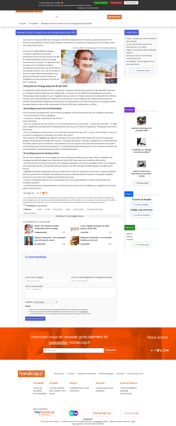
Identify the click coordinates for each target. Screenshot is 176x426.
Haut (133, 421)
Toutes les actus (141, 70)
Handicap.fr (98, 421)
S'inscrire (110, 350)
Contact (70, 373)
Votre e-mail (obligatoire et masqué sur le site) (91, 277)
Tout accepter (100, 2)
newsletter (58, 342)
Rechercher (114, 16)
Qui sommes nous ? (135, 373)
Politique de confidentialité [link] (88, 8)
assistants (83, 312)
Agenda (129, 234)
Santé (68, 209)
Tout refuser (116, 2)
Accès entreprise (141, 215)
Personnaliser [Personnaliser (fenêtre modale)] (131, 2)
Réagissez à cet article (37, 205)
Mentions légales (106, 373)
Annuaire (129, 239)
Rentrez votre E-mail (33, 350)
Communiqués (78, 209)
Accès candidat (140, 204)
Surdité (47, 209)
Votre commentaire (34, 286)
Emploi (39, 209)
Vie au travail (57, 209)
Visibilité (28, 302)
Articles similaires (30, 213)
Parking (129, 236)
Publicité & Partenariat (86, 373)
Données (120, 373)
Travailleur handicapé (94, 209)
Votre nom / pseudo (34, 277)
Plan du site (59, 373)
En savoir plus (141, 244)
